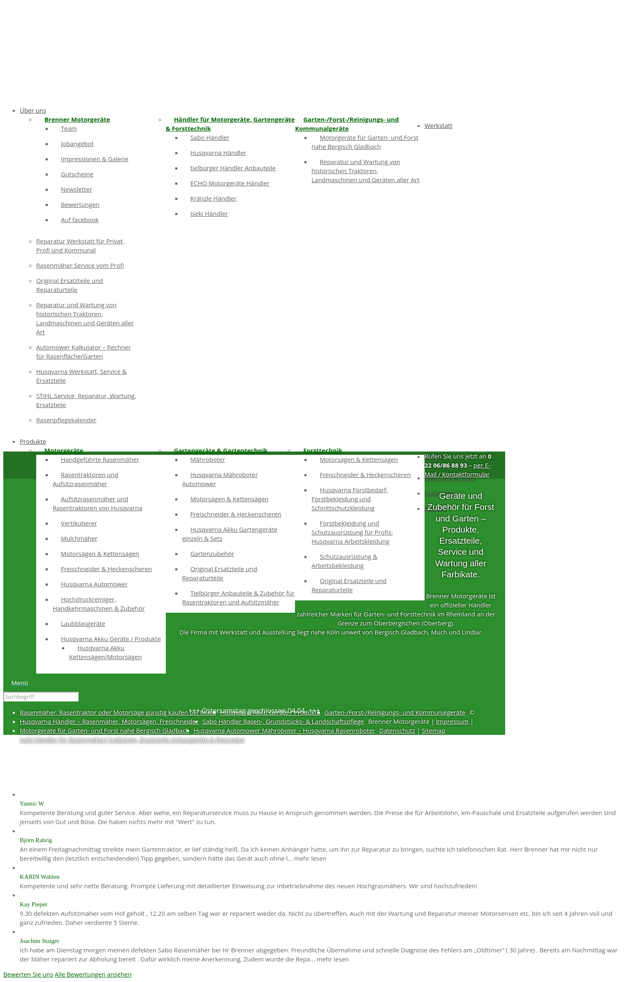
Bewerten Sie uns (28, 974)
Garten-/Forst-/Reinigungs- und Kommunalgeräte (395, 712)
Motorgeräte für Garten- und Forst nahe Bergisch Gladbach (105, 730)
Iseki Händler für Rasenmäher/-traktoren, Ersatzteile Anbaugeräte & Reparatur (132, 739)
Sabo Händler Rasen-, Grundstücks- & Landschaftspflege (283, 721)
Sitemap (433, 730)
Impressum (452, 721)
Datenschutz (397, 730)
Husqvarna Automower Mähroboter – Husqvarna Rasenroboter (284, 730)
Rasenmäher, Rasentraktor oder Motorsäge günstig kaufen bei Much (118, 712)
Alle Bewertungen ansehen (93, 974)
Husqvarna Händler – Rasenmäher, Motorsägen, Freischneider (109, 721)
